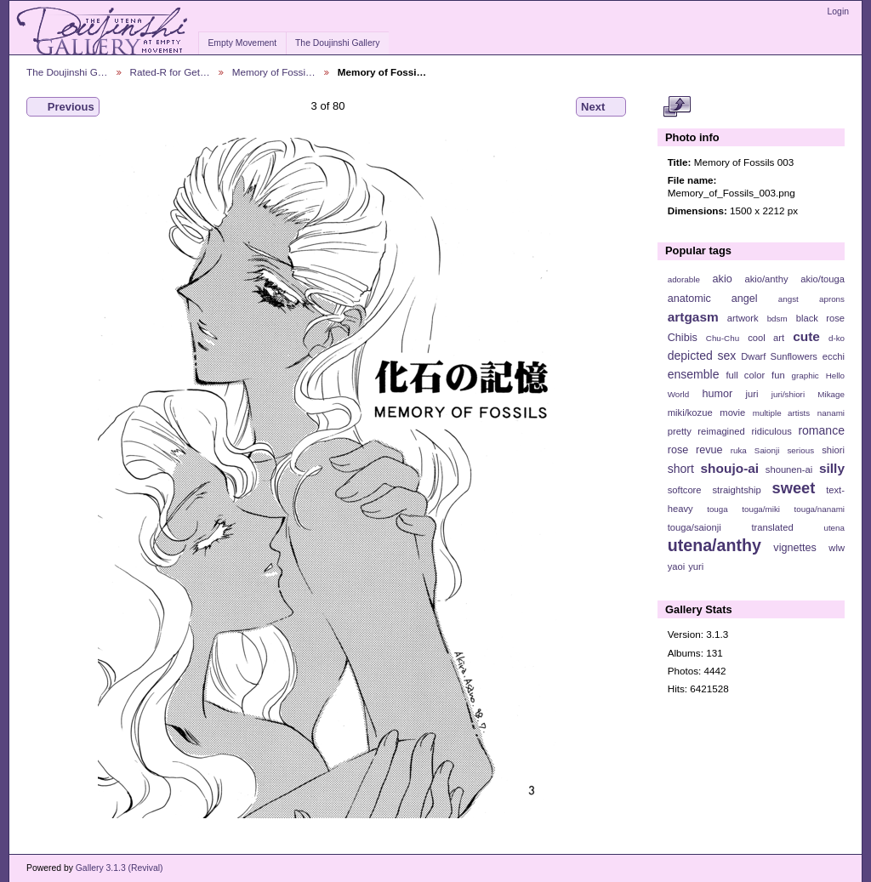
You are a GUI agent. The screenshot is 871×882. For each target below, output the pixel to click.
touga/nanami (819, 509)
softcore (685, 490)
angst (788, 299)
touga (717, 509)
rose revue (695, 450)
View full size (676, 107)
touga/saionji (694, 527)
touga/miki (761, 509)
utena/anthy (714, 545)
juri (752, 394)
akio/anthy (766, 279)
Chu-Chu (722, 338)
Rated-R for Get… (170, 71)
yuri (695, 566)
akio (722, 279)
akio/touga (822, 279)
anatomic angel (713, 298)
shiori (833, 450)
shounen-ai (789, 469)
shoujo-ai (730, 468)
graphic (805, 375)
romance (821, 430)
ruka (739, 450)
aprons (832, 299)
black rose (820, 318)
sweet (794, 488)
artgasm (693, 317)
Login (838, 11)
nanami (831, 413)
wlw (836, 548)
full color (745, 375)
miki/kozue (690, 412)
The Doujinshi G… (67, 71)
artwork (743, 318)
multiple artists (781, 413)
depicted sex (702, 355)
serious (800, 450)
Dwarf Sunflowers (779, 356)
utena (834, 527)
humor (717, 394)
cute (806, 336)
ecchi (834, 356)
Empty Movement (242, 43)
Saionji (766, 450)
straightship (736, 490)
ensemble (694, 374)
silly (832, 468)
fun (778, 375)
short (681, 468)
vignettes (795, 548)
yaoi (677, 566)
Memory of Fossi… (274, 71)
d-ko (836, 338)
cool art (766, 338)
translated (772, 527)
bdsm (777, 318)
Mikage (831, 394)
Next (601, 107)
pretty (680, 431)
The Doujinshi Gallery (337, 43)
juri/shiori (788, 394)
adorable (684, 279)
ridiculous (771, 431)
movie (732, 412)
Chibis (682, 338)
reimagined (721, 431)
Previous (62, 107)
